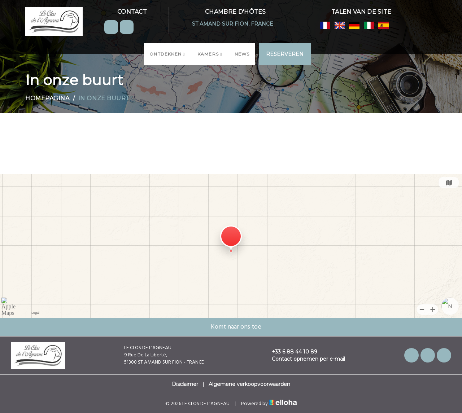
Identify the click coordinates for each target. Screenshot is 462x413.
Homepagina (47, 98)
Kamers (209, 54)
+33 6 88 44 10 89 (290, 351)
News (242, 54)
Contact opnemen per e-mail (304, 359)
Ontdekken (167, 54)
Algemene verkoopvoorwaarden (249, 384)
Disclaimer (185, 384)
